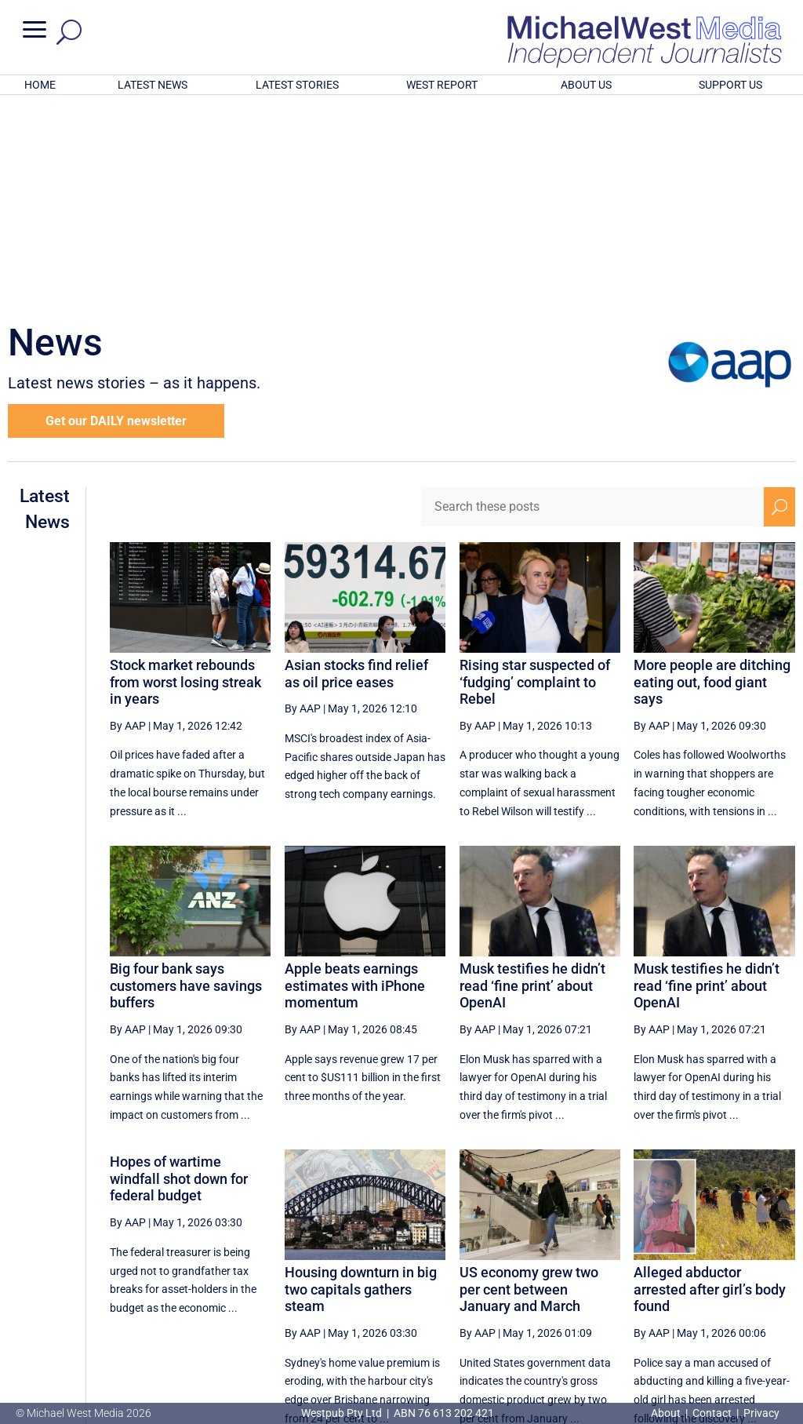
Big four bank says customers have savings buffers (186, 780)
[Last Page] (777, 1278)
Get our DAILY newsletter (116, 215)
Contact (712, 1413)
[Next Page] (743, 1278)
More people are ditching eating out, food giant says (712, 476)
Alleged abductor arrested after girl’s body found (710, 1083)
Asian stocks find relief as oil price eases (356, 468)
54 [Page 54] (706, 1279)
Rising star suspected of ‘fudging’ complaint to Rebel (535, 476)
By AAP (128, 520)
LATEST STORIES (297, 84)
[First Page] (397, 1278)
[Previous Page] (432, 1278)
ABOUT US (586, 84)
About (667, 1413)
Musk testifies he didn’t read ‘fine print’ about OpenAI (532, 780)
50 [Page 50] (547, 1279)
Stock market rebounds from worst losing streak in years (185, 476)
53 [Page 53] (666, 1279)
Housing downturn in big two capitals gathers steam (361, 1083)
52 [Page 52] (627, 1279)
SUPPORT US (730, 84)
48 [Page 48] (468, 1279)
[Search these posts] (592, 301)
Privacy (761, 1413)
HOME (40, 84)
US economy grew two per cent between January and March (529, 1083)
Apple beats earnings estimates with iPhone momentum (355, 780)
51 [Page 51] (587, 1279)
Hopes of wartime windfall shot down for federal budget (179, 973)
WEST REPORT (442, 84)
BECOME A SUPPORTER (724, 1330)
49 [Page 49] (508, 1279)
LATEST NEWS (152, 84)
